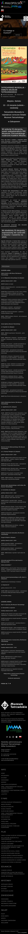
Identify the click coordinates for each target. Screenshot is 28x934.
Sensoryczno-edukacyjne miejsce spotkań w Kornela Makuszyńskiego (12, 873)
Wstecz (18, 34)
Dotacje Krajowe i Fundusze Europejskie (10, 826)
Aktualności (6, 96)
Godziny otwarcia (7, 901)
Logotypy (4, 794)
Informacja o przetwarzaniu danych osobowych (13, 791)
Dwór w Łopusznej (7, 843)
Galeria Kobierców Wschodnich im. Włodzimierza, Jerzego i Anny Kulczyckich (12, 847)
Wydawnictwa (5, 819)
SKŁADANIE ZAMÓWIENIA (8, 920)
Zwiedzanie (5, 780)
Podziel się (4, 683)
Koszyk (3, 918)
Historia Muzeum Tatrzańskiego (11, 802)
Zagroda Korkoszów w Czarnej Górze (13, 860)
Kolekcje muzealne (7, 806)
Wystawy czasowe (7, 886)
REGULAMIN (4, 922)
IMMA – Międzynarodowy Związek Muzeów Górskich (11, 787)
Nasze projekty (6, 804)
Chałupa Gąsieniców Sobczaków (11, 841)
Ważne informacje (7, 876)
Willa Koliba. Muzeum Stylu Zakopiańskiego (10, 838)
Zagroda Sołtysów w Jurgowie (11, 862)
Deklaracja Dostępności (9, 784)
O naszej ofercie (6, 870)
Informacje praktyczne (8, 903)
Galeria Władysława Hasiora (10, 853)
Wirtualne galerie (7, 891)
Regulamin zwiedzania (8, 905)
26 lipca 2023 (20, 94)
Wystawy (4, 777)
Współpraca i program (8, 823)
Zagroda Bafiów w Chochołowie (11, 857)
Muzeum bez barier (7, 811)
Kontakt (3, 782)
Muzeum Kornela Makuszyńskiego (12, 855)
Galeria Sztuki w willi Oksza (10, 851)
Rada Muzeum (5, 817)
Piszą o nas (4, 821)
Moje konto (5, 916)
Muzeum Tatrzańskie (8, 94)
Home (3, 773)
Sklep (3, 913)
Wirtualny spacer (7, 884)
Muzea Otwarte (6, 809)
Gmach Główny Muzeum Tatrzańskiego (13, 835)
